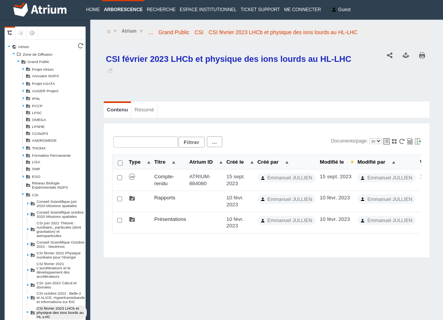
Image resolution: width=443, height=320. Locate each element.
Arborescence (123, 9)
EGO (36, 176)
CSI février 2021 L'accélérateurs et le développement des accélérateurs (53, 270)
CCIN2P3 (40, 133)
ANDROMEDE (44, 140)
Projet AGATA (43, 83)
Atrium (23, 47)
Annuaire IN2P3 (45, 76)
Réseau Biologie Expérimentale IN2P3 (50, 185)
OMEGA (39, 120)
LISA (36, 162)
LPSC (37, 113)
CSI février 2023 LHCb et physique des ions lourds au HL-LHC (59, 312)
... (214, 142)
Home (93, 9)
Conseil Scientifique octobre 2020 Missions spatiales (59, 214)
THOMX (39, 148)
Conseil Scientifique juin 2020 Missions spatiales (56, 203)
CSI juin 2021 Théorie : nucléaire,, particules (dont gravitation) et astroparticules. (58, 229)
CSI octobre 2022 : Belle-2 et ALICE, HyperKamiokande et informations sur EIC (60, 297)
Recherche (161, 9)
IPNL (36, 98)
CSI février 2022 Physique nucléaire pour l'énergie (58, 255)
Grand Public (38, 62)
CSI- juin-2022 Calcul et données (56, 285)
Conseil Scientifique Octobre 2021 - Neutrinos (60, 244)
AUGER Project (45, 91)
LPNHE (38, 126)
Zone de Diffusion (37, 54)
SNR (36, 169)
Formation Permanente (51, 155)
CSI (35, 195)
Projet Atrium (43, 69)
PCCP (37, 106)
